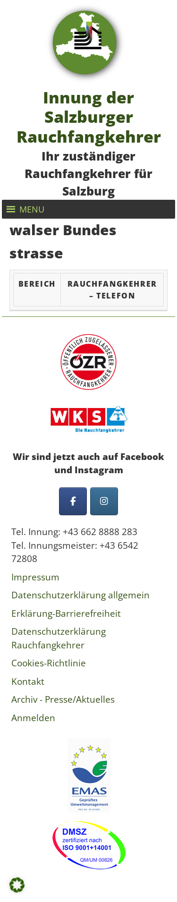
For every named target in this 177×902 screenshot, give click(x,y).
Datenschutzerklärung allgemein (80, 595)
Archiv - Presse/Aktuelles (63, 699)
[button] (31, 209)
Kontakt (27, 681)
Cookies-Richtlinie (48, 663)
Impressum (35, 577)
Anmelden (33, 718)
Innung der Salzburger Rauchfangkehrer (89, 116)
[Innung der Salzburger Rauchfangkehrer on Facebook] (73, 501)
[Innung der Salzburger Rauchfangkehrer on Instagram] (104, 501)
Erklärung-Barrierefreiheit (66, 613)
